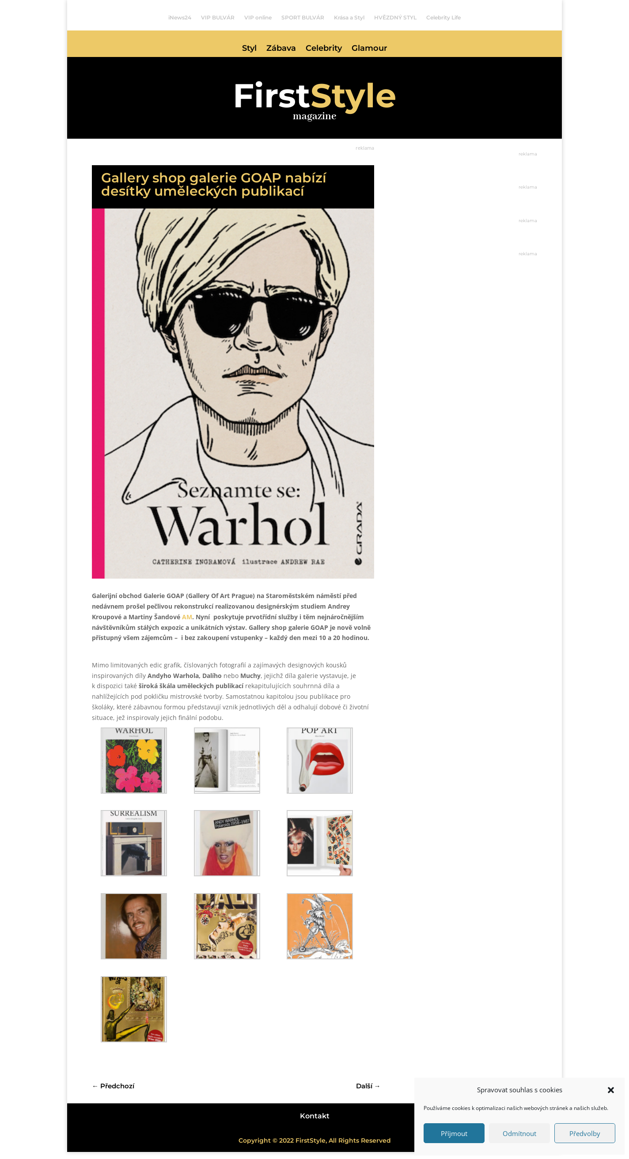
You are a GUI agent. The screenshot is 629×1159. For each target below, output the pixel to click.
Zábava (281, 49)
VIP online (258, 18)
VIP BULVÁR (218, 18)
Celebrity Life (443, 18)
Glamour (369, 49)
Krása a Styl (349, 18)
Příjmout (454, 1133)
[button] (610, 1090)
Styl (249, 49)
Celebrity (324, 49)
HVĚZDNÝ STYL (395, 18)
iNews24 (179, 18)
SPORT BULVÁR (302, 18)
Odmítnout (519, 1133)
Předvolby (584, 1133)
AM (187, 624)
